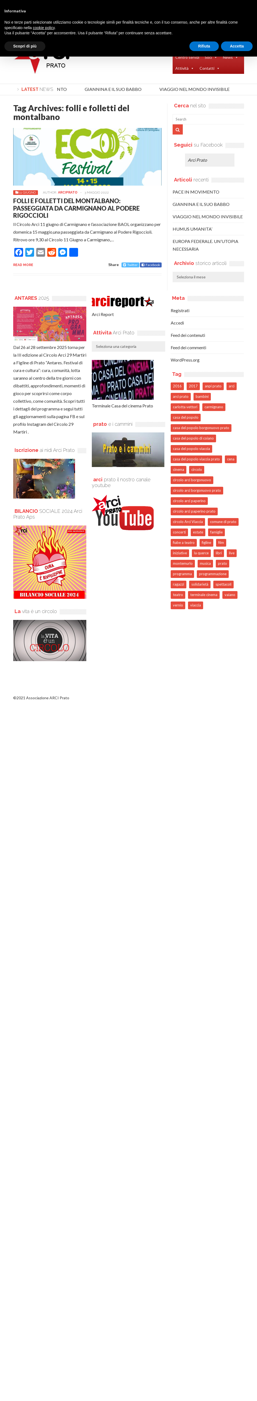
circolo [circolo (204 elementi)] (196, 469)
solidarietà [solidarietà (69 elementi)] (199, 584)
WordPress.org (185, 359)
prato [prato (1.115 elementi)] (222, 563)
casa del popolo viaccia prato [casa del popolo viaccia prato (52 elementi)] (196, 459)
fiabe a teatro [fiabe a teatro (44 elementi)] (184, 542)
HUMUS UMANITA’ (192, 228)
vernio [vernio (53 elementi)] (178, 605)
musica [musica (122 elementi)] (205, 563)
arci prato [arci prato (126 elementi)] (181, 396)
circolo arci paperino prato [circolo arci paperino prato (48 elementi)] (194, 511)
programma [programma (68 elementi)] (182, 574)
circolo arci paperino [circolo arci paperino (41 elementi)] (189, 501)
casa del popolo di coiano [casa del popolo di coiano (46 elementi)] (193, 438)
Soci (211, 57)
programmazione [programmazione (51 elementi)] (212, 574)
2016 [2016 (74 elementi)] (177, 386)
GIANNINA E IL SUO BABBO (115, 89)
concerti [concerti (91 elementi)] (179, 532)
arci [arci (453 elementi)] (231, 386)
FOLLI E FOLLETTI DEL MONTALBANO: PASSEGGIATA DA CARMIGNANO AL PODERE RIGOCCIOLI (76, 208)
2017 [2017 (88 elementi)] (193, 386)
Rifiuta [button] (204, 46)
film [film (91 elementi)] (221, 542)
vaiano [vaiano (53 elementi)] (230, 594)
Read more (23, 265)
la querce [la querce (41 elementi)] (201, 553)
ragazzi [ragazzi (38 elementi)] (178, 584)
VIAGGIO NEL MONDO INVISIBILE (196, 89)
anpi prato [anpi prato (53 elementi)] (213, 386)
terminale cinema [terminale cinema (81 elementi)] (203, 594)
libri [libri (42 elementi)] (219, 553)
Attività (184, 68)
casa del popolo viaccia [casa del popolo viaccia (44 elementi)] (191, 448)
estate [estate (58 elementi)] (198, 532)
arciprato (68, 192)
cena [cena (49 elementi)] (230, 459)
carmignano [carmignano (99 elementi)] (214, 407)
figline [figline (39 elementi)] (206, 542)
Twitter (130, 265)
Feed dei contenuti (188, 335)
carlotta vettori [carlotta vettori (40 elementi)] (185, 407)
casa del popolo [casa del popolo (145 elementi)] (185, 417)
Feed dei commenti (188, 347)
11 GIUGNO (27, 192)
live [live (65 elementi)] (231, 553)
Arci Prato (197, 160)
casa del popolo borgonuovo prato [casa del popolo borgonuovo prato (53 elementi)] (201, 428)
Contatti (210, 68)
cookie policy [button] (44, 28)
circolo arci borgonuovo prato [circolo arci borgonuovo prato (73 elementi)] (197, 490)
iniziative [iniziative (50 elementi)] (180, 553)
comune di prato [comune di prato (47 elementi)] (223, 521)
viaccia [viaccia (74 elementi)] (195, 605)
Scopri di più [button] (25, 46)
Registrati (180, 310)
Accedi (177, 322)
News (230, 57)
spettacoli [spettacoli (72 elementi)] (223, 584)
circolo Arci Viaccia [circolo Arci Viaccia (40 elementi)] (188, 521)
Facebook (151, 265)
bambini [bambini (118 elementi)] (202, 396)
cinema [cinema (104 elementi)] (178, 469)
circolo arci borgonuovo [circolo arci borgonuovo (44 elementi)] (192, 480)
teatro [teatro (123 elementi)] (178, 594)
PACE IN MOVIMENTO (196, 191)
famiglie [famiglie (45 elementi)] (216, 532)
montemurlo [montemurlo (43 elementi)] (183, 563)
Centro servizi (187, 57)
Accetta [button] (237, 46)
